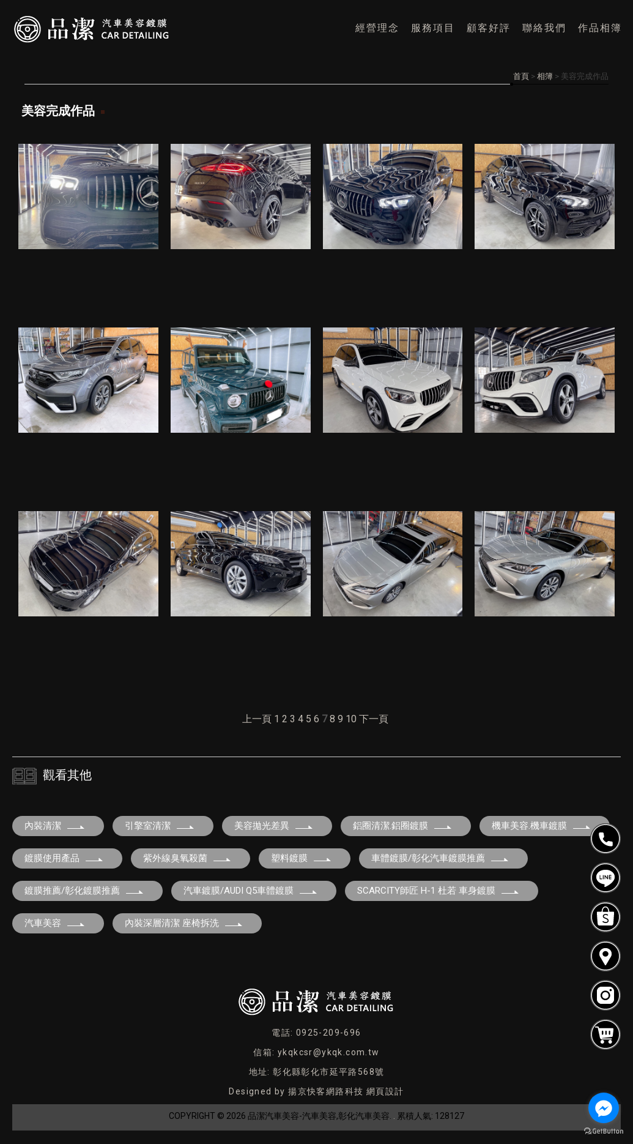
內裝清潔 (55, 825)
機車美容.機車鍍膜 (541, 825)
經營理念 (377, 28)
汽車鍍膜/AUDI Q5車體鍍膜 (250, 890)
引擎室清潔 (160, 825)
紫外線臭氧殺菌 (187, 858)
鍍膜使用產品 (64, 858)
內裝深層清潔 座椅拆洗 (184, 923)
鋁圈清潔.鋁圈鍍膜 (403, 825)
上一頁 (257, 719)
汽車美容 (55, 923)
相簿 (545, 76)
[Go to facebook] (603, 1108)
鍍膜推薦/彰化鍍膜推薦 (84, 890)
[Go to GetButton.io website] (603, 1131)
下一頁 (373, 719)
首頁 (521, 76)
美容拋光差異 (274, 825)
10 (351, 719)
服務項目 (433, 28)
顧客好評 (489, 28)
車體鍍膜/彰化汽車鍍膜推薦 (440, 858)
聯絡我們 (544, 28)
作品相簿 (600, 28)
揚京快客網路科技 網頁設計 (346, 1091)
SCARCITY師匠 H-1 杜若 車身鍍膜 (438, 890)
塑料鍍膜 (301, 858)
